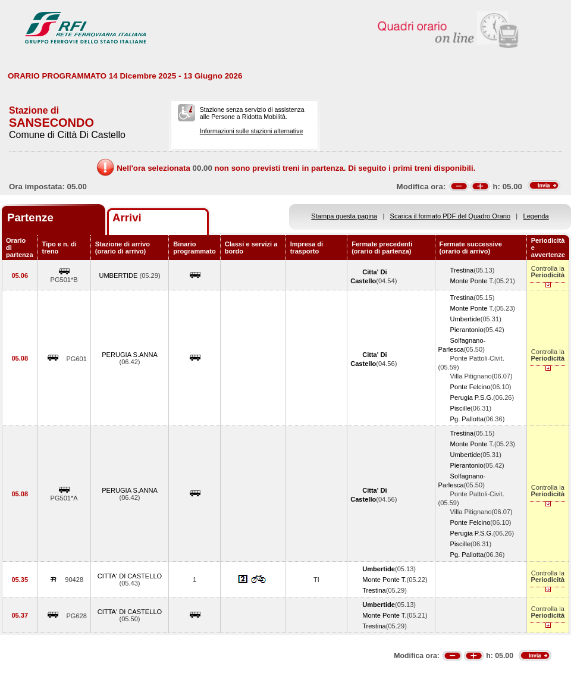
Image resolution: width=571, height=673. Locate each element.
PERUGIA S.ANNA (130, 354)
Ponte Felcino (470, 386)
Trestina (462, 270)
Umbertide (465, 319)
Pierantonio (467, 329)
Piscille (460, 408)
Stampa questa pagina (344, 216)
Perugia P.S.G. (471, 397)
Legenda (536, 216)
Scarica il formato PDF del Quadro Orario (450, 216)
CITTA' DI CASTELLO (130, 576)
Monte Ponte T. (472, 280)
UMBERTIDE (119, 275)
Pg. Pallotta (467, 418)
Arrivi (127, 217)
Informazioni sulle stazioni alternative (251, 130)
